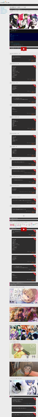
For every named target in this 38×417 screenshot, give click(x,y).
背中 (15, 225)
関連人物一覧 (12, 36)
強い (24, 224)
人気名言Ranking (4, 9)
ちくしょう (11, 223)
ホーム (2, 4)
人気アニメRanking (4, 10)
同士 (14, 224)
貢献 (18, 225)
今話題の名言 (4, 13)
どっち (14, 223)
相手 (35, 224)
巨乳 (22, 224)
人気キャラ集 (12, 38)
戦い (27, 224)
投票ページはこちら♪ (13, 31)
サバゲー (23, 223)
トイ (28, 223)
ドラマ (12, 4)
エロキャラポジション (18, 223)
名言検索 (3, 8)
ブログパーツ (4, 6)
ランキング (17, 4)
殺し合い (31, 224)
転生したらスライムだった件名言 (31, 404)
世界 (32, 223)
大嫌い (18, 224)
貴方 (20, 225)
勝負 (12, 224)
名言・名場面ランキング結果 (14, 35)
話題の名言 (12, 39)
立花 (12, 225)
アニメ (7, 4)
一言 (30, 223)
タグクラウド (12, 37)
